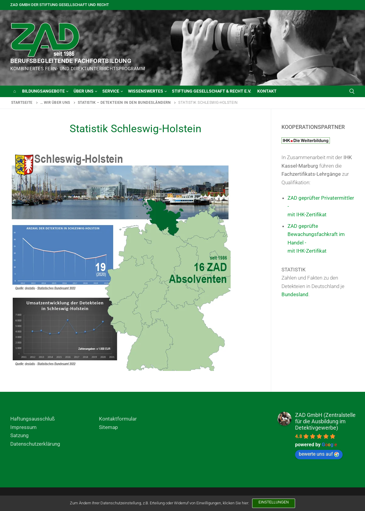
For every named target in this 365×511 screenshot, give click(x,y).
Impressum (23, 427)
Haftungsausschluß (32, 419)
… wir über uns (55, 102)
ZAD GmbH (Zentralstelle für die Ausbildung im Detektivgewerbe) (325, 421)
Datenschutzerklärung (35, 444)
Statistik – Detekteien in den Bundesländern (124, 102)
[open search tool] (352, 91)
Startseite (22, 102)
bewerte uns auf (319, 454)
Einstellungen (273, 502)
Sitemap (108, 427)
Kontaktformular (118, 419)
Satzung (19, 435)
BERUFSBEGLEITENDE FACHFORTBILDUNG (70, 60)
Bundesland (294, 294)
